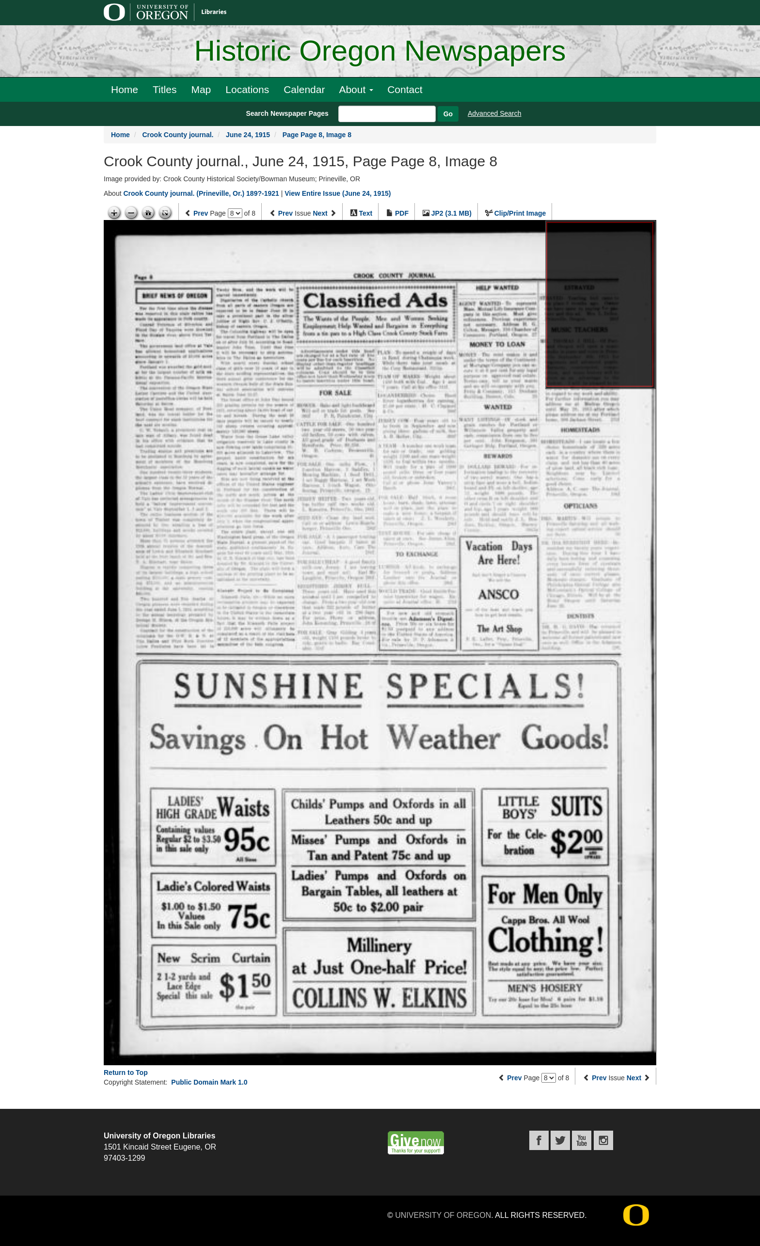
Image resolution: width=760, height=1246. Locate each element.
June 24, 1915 (248, 135)
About (356, 89)
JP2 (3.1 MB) (451, 213)
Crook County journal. (177, 135)
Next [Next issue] (320, 213)
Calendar (304, 89)
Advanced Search (495, 113)
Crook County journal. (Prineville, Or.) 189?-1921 (201, 193)
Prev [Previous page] (200, 213)
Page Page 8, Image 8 (317, 135)
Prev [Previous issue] (285, 213)
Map (201, 89)
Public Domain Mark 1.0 (209, 1082)
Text (365, 213)
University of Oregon (443, 1215)
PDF (402, 213)
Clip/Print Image (520, 213)
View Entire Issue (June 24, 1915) (338, 193)
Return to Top (126, 1072)
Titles (164, 89)
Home (124, 89)
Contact (404, 89)
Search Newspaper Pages (287, 113)
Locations (247, 89)
